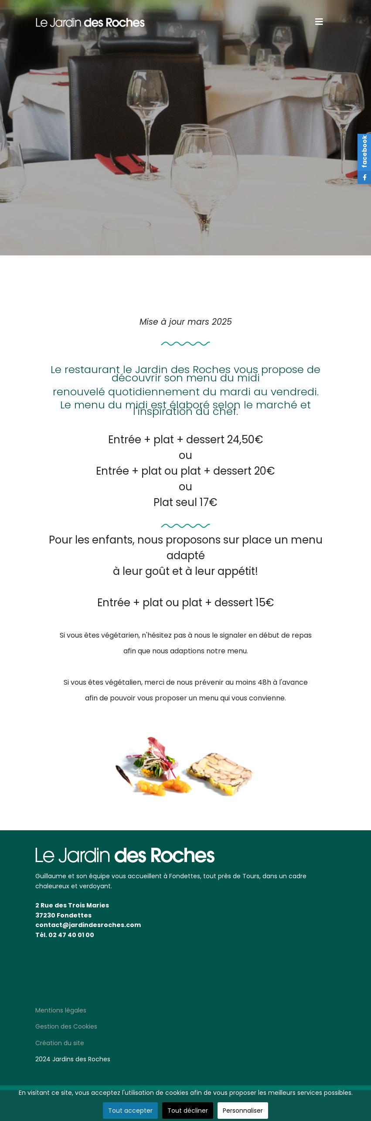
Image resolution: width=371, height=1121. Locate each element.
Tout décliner (187, 1110)
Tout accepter (130, 1110)
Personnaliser (243, 1110)
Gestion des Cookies (66, 1026)
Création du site (59, 1043)
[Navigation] (319, 22)
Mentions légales (60, 1010)
